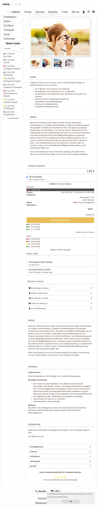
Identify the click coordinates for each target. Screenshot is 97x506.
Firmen (65, 12)
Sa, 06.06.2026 (34, 241)
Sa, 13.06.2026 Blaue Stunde (9, 54)
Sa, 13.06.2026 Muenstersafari (9, 73)
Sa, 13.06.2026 (34, 190)
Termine (27, 12)
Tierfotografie (9, 29)
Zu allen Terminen (12, 118)
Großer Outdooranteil (38, 293)
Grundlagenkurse (10, 16)
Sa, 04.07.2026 (34, 244)
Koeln (29, 236)
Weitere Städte (32, 254)
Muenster (30, 187)
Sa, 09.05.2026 (34, 239)
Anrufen (40, 491)
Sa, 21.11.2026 (34, 229)
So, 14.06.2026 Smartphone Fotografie (11, 100)
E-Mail (55, 491)
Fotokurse (16, 12)
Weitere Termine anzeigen (60, 250)
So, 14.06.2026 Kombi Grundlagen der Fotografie (10, 93)
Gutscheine (53, 12)
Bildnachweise (41, 503)
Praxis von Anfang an (38, 303)
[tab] (60, 288)
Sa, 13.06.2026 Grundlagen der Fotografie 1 (12, 67)
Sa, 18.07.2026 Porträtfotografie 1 (9, 107)
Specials (7, 34)
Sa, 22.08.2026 (34, 247)
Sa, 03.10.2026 (34, 227)
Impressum (42, 498)
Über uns (75, 12)
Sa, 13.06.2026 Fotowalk (9, 61)
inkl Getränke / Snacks (38, 298)
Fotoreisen (39, 12)
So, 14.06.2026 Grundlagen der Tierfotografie (13, 85)
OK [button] (71, 501)
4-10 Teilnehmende (37, 308)
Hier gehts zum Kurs (36, 436)
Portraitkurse (9, 25)
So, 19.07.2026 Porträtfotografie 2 (9, 113)
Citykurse (7, 21)
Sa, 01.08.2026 (34, 224)
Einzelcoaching (9, 38)
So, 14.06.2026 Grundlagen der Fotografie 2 (12, 79)
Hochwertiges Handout (39, 288)
